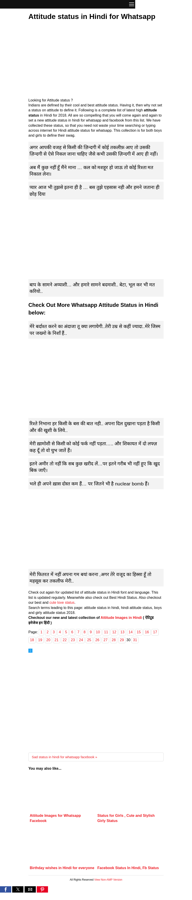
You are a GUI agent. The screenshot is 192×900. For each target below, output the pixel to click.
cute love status (61, 602)
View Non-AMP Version (108, 879)
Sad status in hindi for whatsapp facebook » (64, 757)
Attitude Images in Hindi (121, 618)
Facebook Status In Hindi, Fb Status (128, 868)
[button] (131, 4)
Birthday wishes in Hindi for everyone (62, 868)
